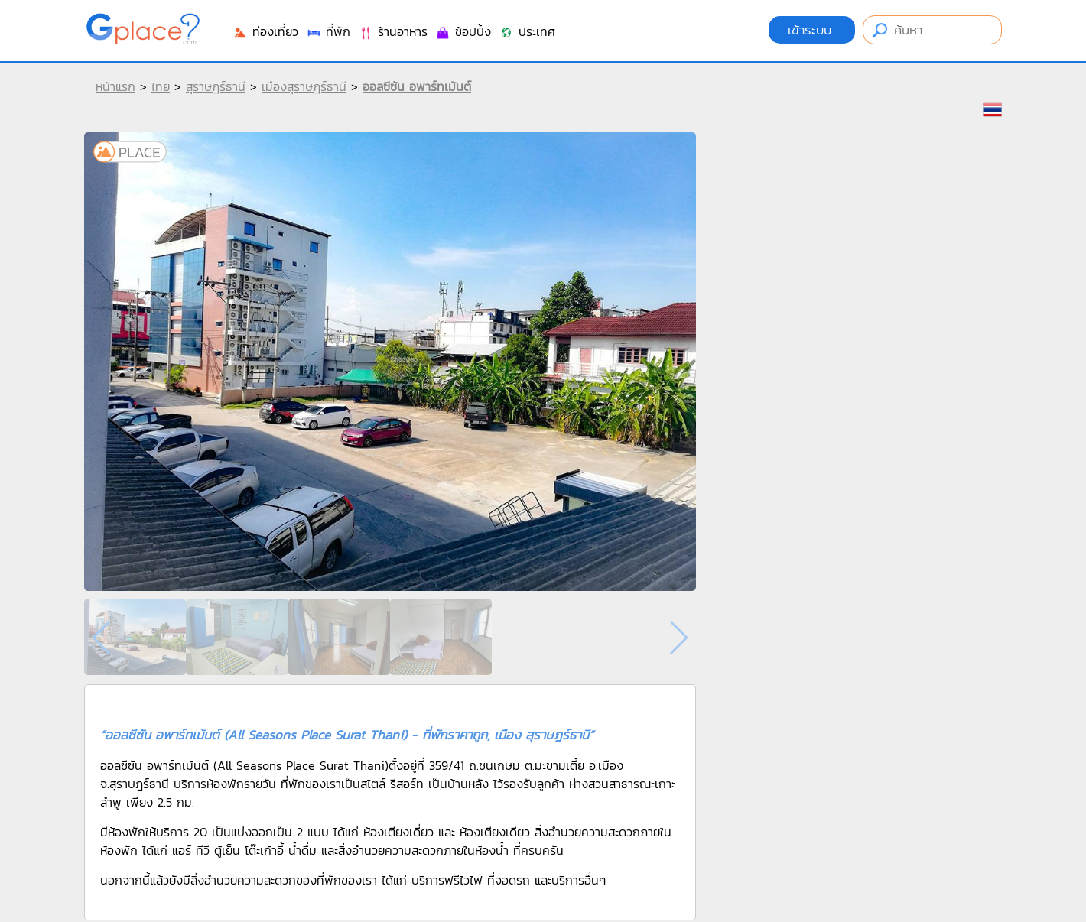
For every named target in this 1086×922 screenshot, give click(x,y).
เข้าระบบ (812, 30)
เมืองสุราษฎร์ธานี (304, 86)
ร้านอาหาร (393, 31)
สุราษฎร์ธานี (215, 86)
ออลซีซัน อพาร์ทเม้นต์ (417, 86)
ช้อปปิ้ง (463, 31)
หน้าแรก (115, 86)
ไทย (160, 86)
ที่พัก (328, 31)
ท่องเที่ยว (265, 31)
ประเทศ (527, 31)
